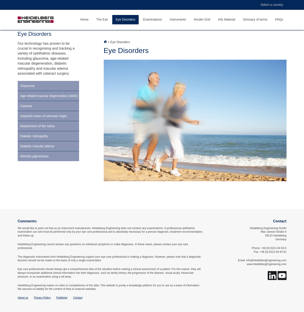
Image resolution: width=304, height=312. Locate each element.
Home (84, 19)
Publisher (61, 297)
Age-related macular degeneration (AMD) (49, 96)
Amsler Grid (202, 19)
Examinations (152, 19)
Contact (77, 297)
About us (23, 297)
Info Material (226, 19)
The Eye (102, 19)
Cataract (26, 106)
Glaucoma (27, 86)
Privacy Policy (42, 297)
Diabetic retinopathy (34, 136)
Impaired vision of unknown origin (43, 116)
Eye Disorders (125, 19)
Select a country (269, 5)
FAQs (279, 19)
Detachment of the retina (37, 126)
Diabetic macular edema (37, 146)
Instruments (178, 19)
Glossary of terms (255, 19)
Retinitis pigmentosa (34, 156)
